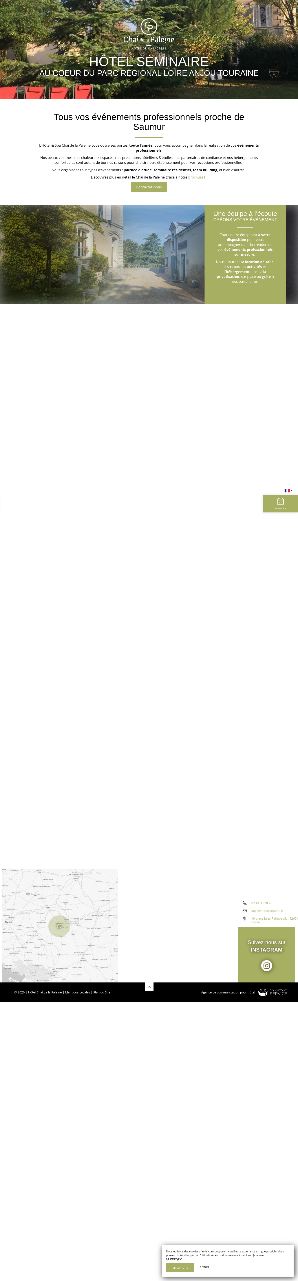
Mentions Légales (77, 992)
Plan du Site (101, 992)
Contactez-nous (149, 187)
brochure (195, 177)
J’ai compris (180, 1267)
